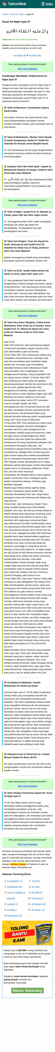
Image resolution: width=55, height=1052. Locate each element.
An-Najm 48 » (35, 55)
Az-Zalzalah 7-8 (14, 881)
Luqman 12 (12, 904)
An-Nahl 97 (37, 892)
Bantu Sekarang (27, 990)
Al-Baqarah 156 (14, 887)
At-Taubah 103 (39, 904)
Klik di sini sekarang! (27, 69)
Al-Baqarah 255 (14, 915)
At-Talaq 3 (12, 910)
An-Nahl (36, 887)
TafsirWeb (17, 4)
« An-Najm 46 (19, 55)
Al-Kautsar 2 (38, 898)
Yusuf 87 (36, 881)
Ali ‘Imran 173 (38, 910)
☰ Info (47, 4)
